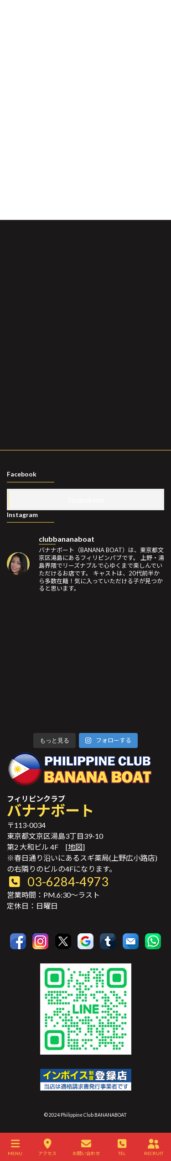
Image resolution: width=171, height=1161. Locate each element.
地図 (75, 846)
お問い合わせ (86, 1147)
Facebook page (86, 499)
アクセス (47, 1147)
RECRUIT (153, 1147)
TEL (121, 1147)
